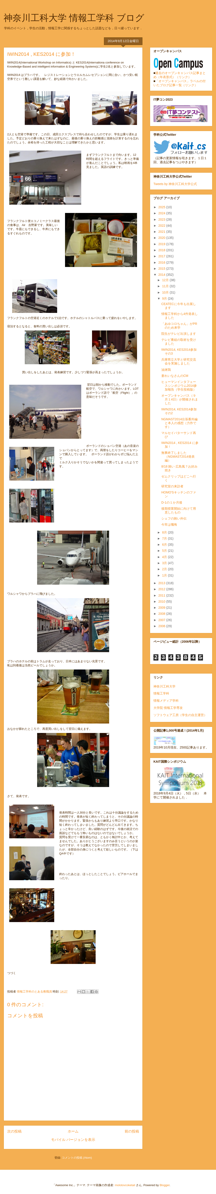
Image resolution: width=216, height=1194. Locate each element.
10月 (165, 292)
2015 (162, 268)
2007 (162, 620)
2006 (162, 626)
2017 (162, 256)
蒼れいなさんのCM (174, 376)
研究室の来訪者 (172, 486)
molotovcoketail (125, 1185)
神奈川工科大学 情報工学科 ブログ (74, 18)
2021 (162, 231)
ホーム (73, 1131)
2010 (162, 601)
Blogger (164, 1185)
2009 (162, 607)
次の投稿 (14, 1131)
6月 (165, 544)
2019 (162, 244)
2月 (165, 569)
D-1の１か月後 (171, 502)
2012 (162, 589)
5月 (165, 550)
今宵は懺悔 (169, 524)
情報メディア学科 (166, 700)
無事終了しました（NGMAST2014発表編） (178, 456)
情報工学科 (161, 693)
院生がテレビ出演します (178, 333)
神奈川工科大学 (164, 686)
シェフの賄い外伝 (174, 518)
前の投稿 (132, 1131)
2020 (162, 238)
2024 (162, 213)
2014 (162, 274)
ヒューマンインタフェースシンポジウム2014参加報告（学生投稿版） (179, 385)
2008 (162, 613)
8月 (165, 532)
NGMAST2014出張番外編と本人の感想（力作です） (179, 423)
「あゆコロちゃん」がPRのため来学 (179, 325)
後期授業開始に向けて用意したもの (178, 510)
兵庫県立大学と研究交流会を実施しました (178, 361)
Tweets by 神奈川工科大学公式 (175, 184)
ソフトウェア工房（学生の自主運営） (180, 715)
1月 (165, 575)
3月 (165, 563)
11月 (165, 286)
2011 (162, 595)
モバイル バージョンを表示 (73, 1140)
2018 (162, 250)
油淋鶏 (166, 369)
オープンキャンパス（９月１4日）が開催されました (179, 399)
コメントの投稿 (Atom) (77, 1157)
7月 (165, 538)
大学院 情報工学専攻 (168, 708)
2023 (162, 219)
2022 (162, 225)
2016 (162, 262)
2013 (162, 583)
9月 (165, 298)
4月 (165, 557)
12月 (165, 280)
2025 (162, 207)
